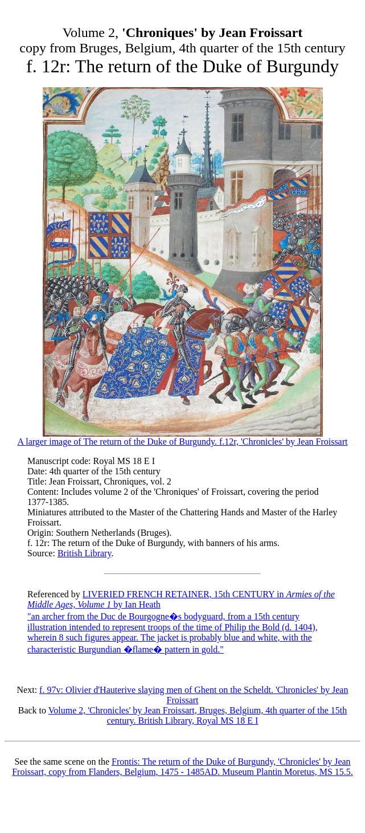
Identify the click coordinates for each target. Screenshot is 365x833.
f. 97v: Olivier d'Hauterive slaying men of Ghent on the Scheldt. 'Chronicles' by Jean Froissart (193, 695)
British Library (85, 553)
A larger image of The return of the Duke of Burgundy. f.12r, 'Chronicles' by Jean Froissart (183, 437)
